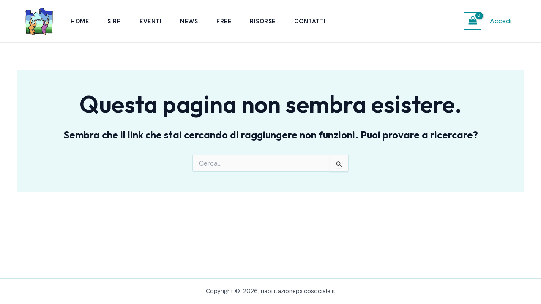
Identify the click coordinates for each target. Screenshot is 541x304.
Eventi (150, 21)
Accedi (500, 20)
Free (223, 21)
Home (80, 21)
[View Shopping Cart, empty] (472, 21)
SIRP (114, 21)
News (189, 21)
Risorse (263, 21)
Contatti (310, 21)
